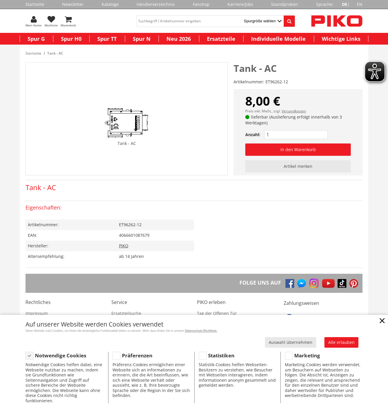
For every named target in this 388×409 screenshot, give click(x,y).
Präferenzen (137, 355)
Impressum (36, 313)
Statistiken (221, 355)
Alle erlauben (341, 342)
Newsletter (73, 4)
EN (360, 4)
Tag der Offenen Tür (217, 313)
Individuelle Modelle (278, 38)
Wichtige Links (341, 38)
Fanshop (201, 4)
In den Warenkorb (298, 149)
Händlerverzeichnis (156, 4)
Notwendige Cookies (60, 355)
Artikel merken (298, 166)
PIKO (123, 246)
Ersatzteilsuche (126, 313)
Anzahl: (252, 134)
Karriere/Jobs (240, 4)
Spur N (142, 38)
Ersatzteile (221, 38)
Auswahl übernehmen (290, 342)
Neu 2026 (178, 38)
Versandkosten (294, 111)
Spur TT (107, 38)
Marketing (307, 355)
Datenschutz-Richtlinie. (201, 330)
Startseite (34, 4)
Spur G (36, 38)
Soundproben (284, 4)
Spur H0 (71, 38)
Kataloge (110, 4)
